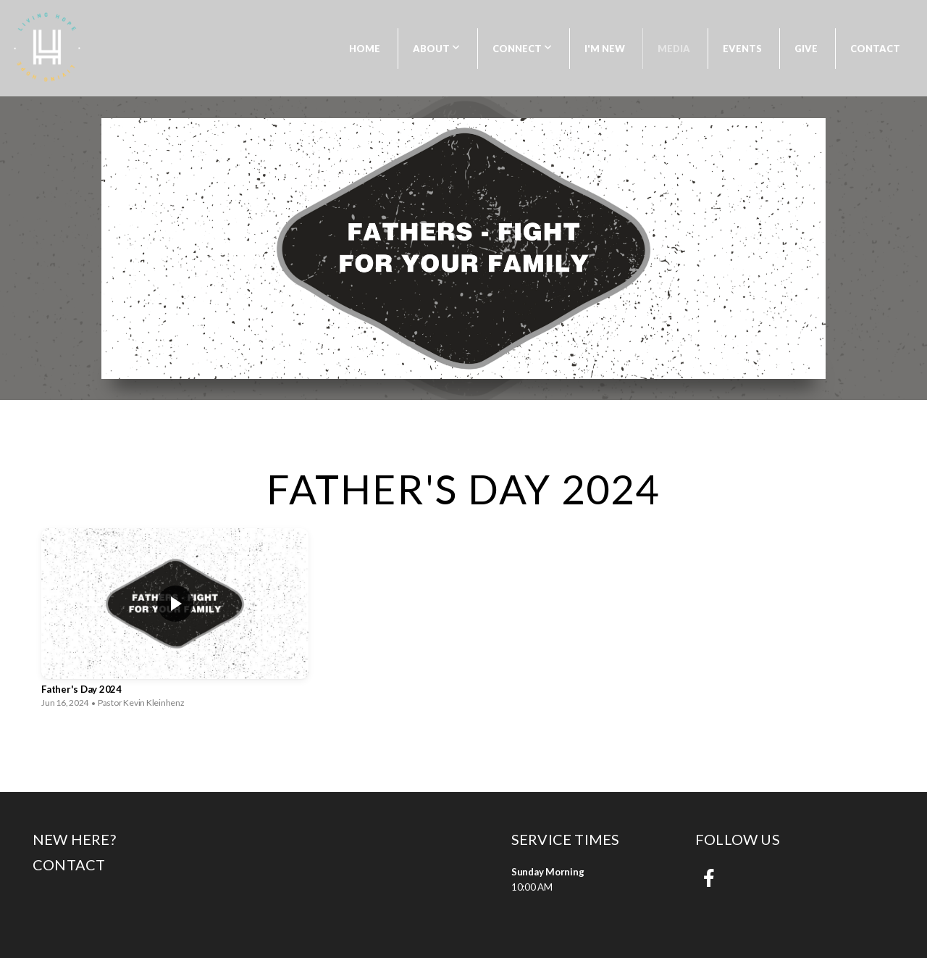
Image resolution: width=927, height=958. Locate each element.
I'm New (604, 48)
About (436, 48)
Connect (522, 48)
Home (364, 48)
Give (806, 48)
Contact (875, 48)
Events (742, 48)
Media (674, 48)
